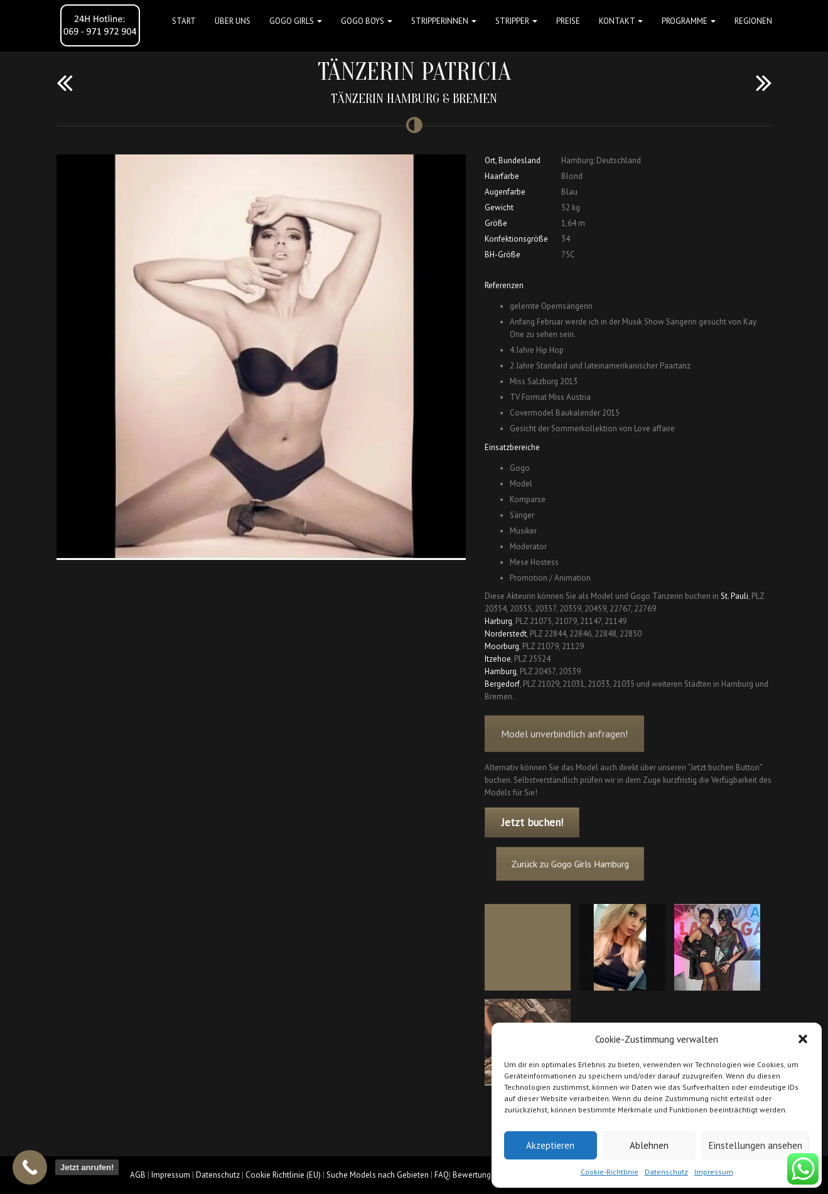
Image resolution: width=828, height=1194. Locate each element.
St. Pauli (734, 596)
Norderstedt (506, 633)
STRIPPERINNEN (443, 21)
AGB (138, 1175)
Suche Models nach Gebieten (377, 1175)
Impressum (713, 1171)
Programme (689, 21)
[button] (803, 1039)
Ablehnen (649, 1145)
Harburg (498, 621)
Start (184, 21)
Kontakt (621, 21)
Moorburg (502, 646)
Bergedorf (502, 684)
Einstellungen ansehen (755, 1145)
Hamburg (501, 671)
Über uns (232, 21)
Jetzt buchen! (532, 822)
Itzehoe (498, 658)
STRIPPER (516, 21)
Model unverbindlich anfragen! (564, 746)
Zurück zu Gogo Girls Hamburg (585, 864)
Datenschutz (666, 1171)
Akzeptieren (550, 1145)
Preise (568, 21)
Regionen (753, 21)
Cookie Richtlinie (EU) (283, 1175)
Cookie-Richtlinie (609, 1171)
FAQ (441, 1175)
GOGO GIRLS (295, 21)
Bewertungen (476, 1175)
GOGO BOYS (366, 21)
